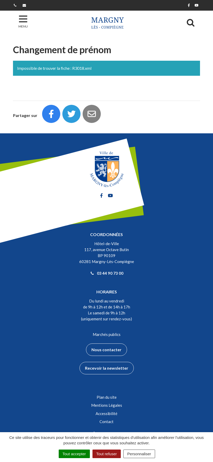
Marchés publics (107, 334)
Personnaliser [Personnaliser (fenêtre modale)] (139, 454)
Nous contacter (106, 349)
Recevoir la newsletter (106, 368)
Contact (106, 421)
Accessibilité (106, 413)
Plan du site (107, 397)
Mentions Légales (106, 405)
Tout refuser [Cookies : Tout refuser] (106, 454)
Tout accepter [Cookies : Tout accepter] (74, 454)
